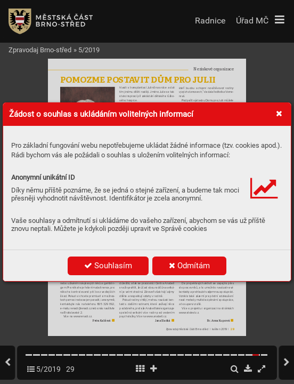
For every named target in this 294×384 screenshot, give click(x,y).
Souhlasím (108, 265)
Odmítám (189, 265)
